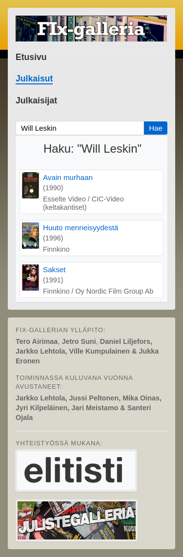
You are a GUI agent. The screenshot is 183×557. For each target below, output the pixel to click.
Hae (156, 128)
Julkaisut (34, 78)
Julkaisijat (36, 100)
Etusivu (31, 57)
